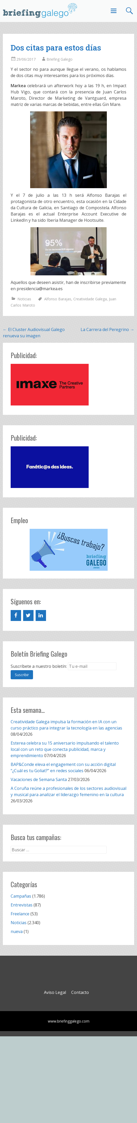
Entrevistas (21, 905)
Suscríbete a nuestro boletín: (39, 666)
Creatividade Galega (90, 298)
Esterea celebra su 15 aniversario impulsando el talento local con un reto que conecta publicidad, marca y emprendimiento (65, 749)
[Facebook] (16, 615)
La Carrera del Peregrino (107, 329)
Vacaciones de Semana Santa (39, 779)
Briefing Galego (60, 59)
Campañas (21, 896)
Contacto (80, 992)
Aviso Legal (55, 992)
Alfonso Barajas (57, 298)
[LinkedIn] (41, 615)
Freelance (20, 914)
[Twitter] (28, 615)
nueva (17, 931)
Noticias (24, 298)
